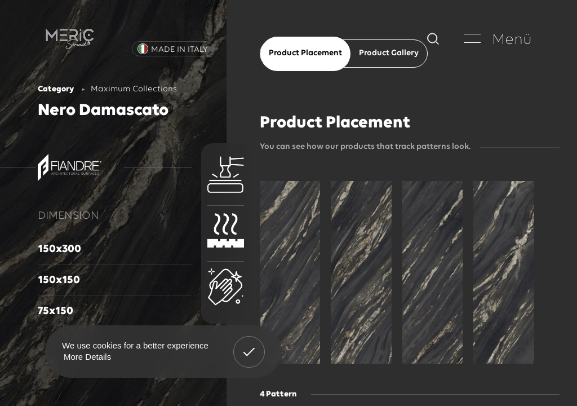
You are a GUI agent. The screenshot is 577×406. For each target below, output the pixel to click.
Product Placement (305, 53)
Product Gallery (389, 53)
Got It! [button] (249, 343)
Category (56, 89)
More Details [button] (87, 356)
